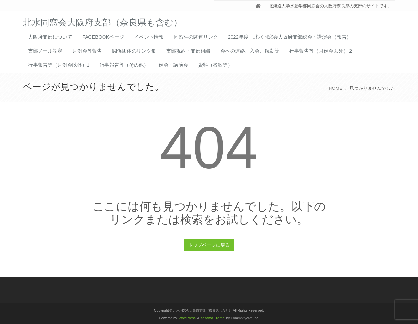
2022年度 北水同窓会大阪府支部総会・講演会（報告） (289, 37)
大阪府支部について (50, 37)
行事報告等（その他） (124, 65)
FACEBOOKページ (103, 37)
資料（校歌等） (215, 65)
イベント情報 (149, 37)
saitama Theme (213, 318)
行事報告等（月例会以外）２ (321, 51)
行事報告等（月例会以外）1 (58, 65)
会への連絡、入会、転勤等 (249, 51)
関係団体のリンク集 (134, 51)
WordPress (187, 318)
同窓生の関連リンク (196, 37)
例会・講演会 (173, 65)
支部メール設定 (45, 51)
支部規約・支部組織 (188, 51)
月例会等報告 (87, 51)
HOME (335, 88)
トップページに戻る (209, 245)
